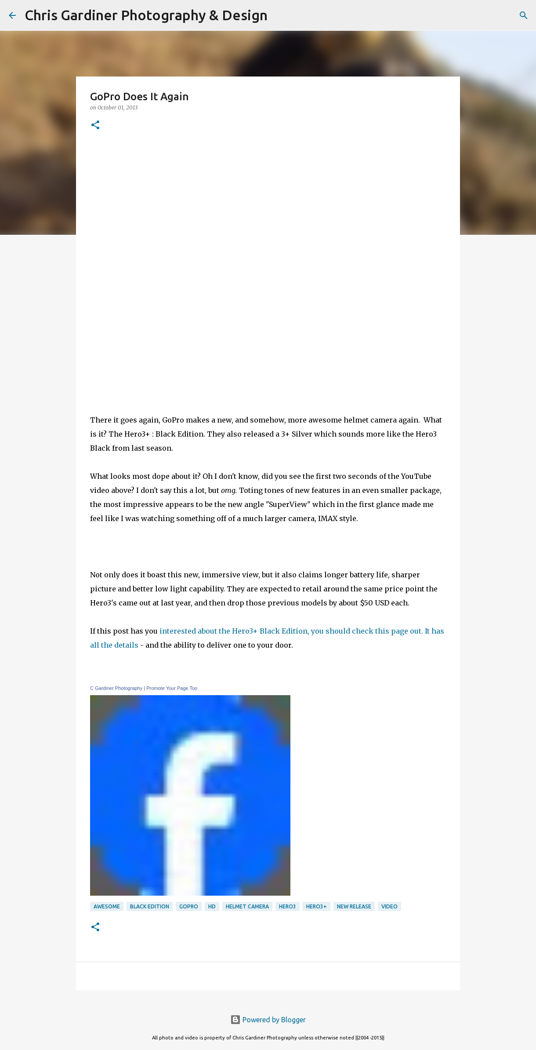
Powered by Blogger (268, 1020)
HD (212, 906)
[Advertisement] (268, 332)
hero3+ (316, 906)
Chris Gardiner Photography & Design (146, 15)
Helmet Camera (247, 906)
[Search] (280, 15)
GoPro (188, 906)
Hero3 (287, 906)
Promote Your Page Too (171, 688)
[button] (95, 125)
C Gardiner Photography (116, 688)
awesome (107, 906)
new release (354, 906)
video (389, 906)
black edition (149, 906)
